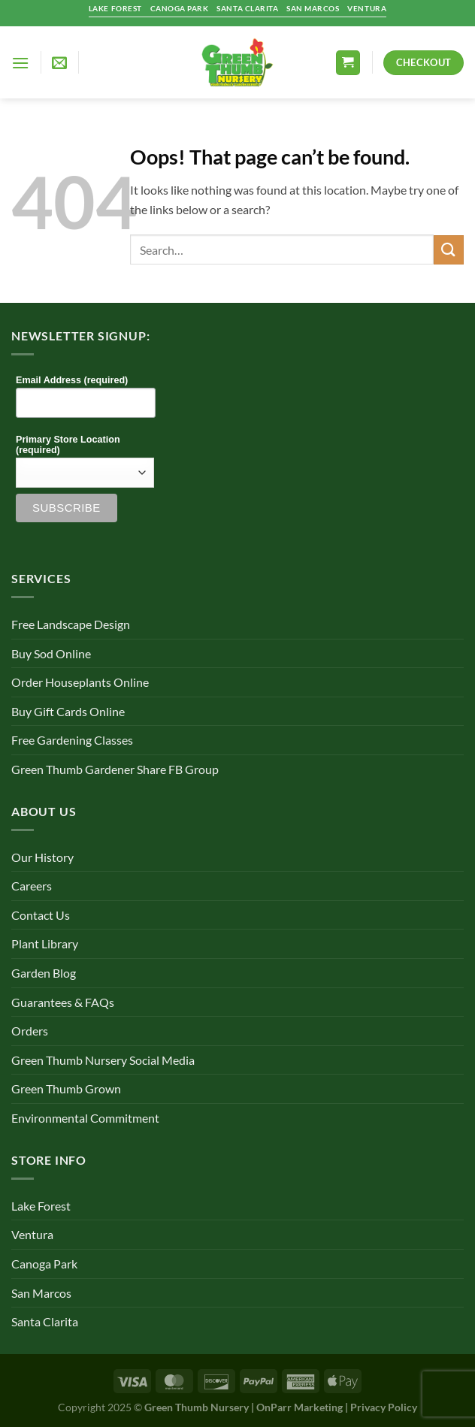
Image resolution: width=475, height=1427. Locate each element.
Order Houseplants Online (80, 682)
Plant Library (44, 943)
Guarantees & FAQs (62, 1002)
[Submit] (449, 250)
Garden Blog (43, 973)
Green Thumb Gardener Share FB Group (115, 769)
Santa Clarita (44, 1321)
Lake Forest (41, 1206)
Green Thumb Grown (66, 1088)
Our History (42, 857)
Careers (31, 885)
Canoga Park (44, 1263)
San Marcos (41, 1293)
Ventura (32, 1234)
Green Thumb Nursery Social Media (103, 1060)
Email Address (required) (72, 380)
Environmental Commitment (85, 1118)
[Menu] (20, 62)
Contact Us (40, 915)
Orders (29, 1030)
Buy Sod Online (51, 653)
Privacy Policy (383, 1407)
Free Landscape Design (70, 624)
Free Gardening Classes (72, 740)
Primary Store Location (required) (68, 444)
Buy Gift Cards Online (68, 711)
